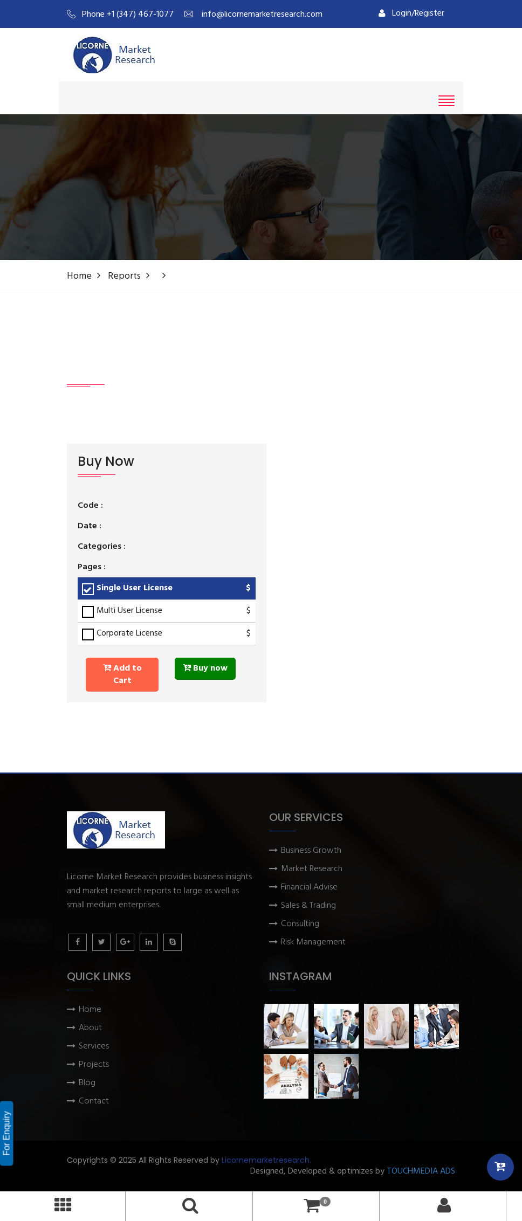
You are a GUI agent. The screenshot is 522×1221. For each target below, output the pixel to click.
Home (79, 276)
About (90, 1028)
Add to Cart (122, 674)
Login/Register (411, 13)
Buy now (205, 668)
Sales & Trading (308, 906)
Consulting (300, 924)
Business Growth (311, 851)
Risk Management (313, 942)
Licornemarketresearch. (266, 1160)
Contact (94, 1101)
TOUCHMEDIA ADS (421, 1171)
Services (94, 1046)
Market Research (311, 869)
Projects (94, 1065)
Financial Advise (309, 887)
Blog (87, 1083)
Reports (124, 276)
